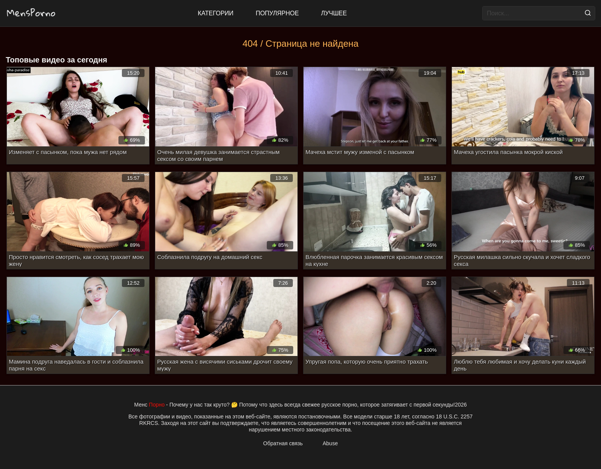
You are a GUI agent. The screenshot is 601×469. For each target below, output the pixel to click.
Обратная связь (283, 443)
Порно (156, 405)
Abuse (330, 443)
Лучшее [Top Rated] (334, 13)
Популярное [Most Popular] (277, 13)
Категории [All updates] (215, 13)
